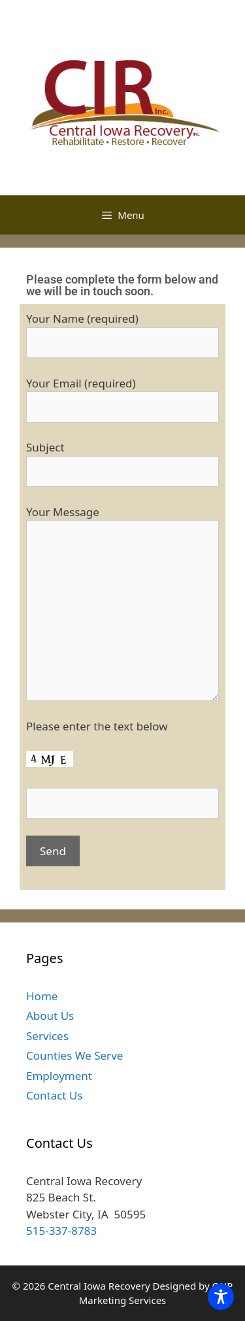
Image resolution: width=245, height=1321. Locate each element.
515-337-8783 (61, 1230)
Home (41, 995)
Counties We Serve (74, 1055)
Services (47, 1035)
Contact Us (54, 1095)
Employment (59, 1075)
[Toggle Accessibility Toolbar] (220, 1296)
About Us (50, 1015)
